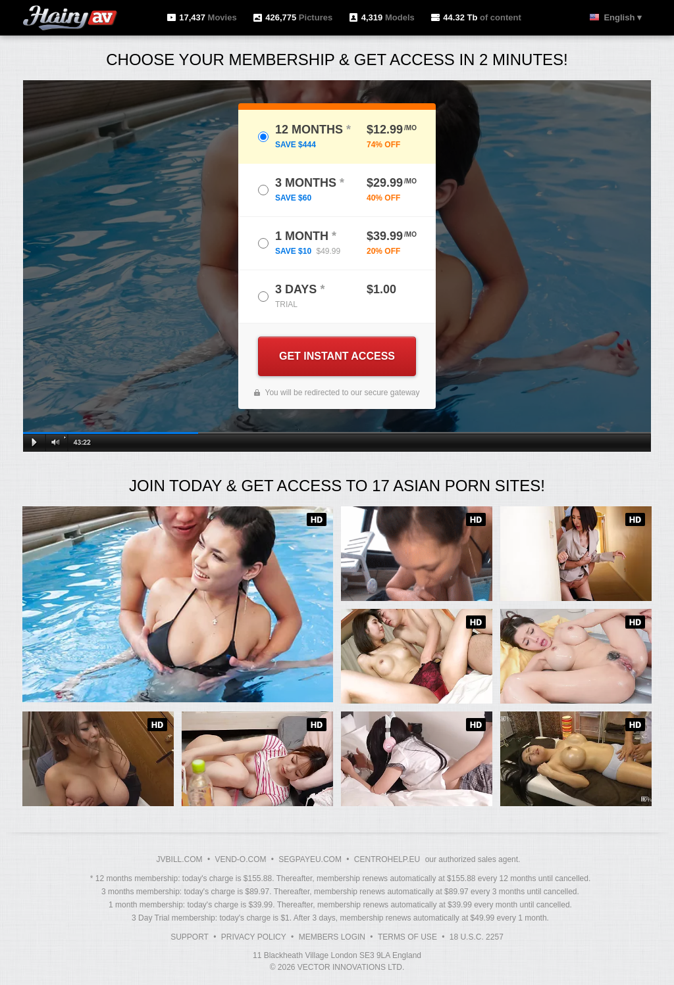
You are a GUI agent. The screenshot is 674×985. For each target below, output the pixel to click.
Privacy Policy (253, 937)
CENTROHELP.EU (387, 859)
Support (189, 937)
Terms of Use (407, 937)
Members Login (332, 937)
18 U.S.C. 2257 (477, 937)
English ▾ (623, 17)
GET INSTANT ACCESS (337, 356)
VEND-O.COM (240, 859)
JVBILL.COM (180, 859)
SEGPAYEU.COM (310, 859)
